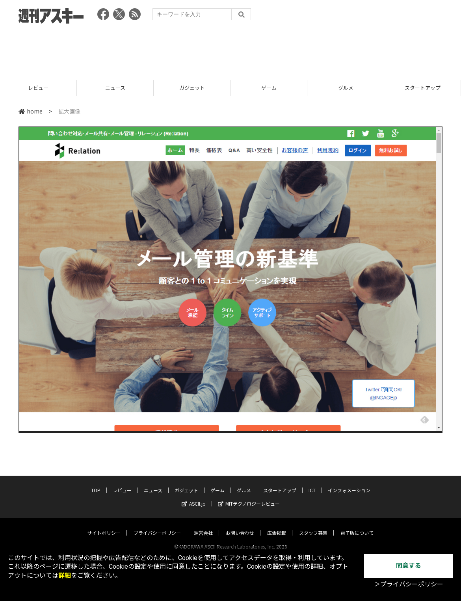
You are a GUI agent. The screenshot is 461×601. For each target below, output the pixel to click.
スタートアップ (279, 482)
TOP (95, 482)
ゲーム (317, 87)
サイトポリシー (104, 525)
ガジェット (240, 87)
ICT (312, 482)
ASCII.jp (194, 496)
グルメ (394, 87)
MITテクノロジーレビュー (249, 496)
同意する (408, 565)
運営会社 (203, 525)
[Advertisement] (230, 49)
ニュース (163, 87)
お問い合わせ (240, 525)
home (31, 111)
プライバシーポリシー (157, 525)
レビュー (86, 87)
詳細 (64, 575)
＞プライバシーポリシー (408, 584)
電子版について (357, 525)
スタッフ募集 (313, 525)
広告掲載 (276, 525)
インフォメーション (349, 482)
